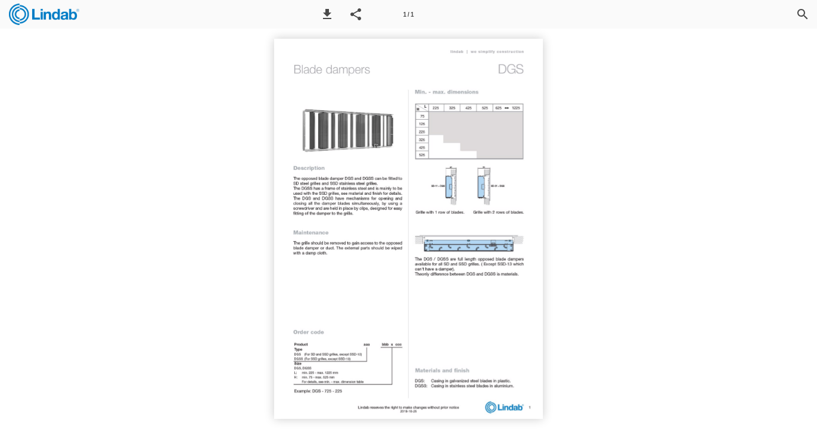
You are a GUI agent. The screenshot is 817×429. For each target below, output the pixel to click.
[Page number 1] (409, 14)
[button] (327, 14)
